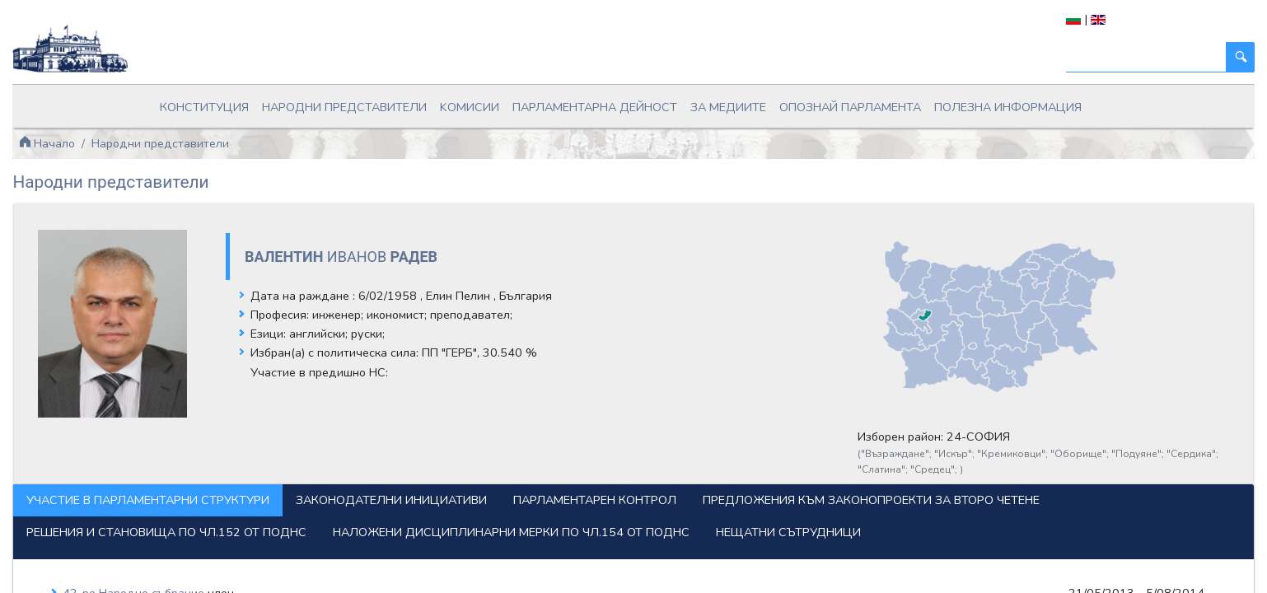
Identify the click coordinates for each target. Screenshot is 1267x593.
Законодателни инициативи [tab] (505, 449)
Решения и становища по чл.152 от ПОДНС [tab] (643, 482)
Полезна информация (960, 101)
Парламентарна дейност (596, 101)
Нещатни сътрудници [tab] (595, 514)
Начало (161, 132)
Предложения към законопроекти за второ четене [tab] (308, 482)
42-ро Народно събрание (249, 575)
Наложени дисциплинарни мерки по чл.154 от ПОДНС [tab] (318, 514)
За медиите (713, 101)
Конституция (255, 101)
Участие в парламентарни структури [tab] (261, 449)
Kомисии (486, 101)
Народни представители (376, 101)
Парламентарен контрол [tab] (708, 449)
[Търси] (1032, 57)
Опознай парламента (821, 101)
